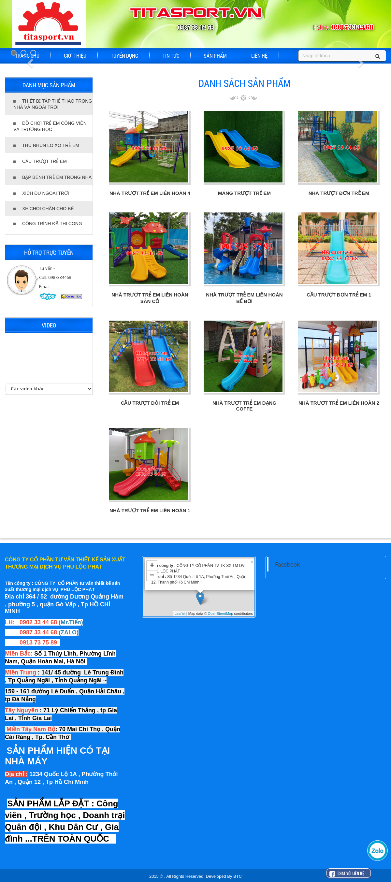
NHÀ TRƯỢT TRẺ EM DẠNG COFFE (244, 406)
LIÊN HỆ (259, 55)
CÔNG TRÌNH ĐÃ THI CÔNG (47, 223)
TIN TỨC (171, 55)
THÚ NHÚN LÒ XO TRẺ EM (46, 145)
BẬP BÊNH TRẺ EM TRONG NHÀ (52, 177)
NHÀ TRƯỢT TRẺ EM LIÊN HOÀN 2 (338, 403)
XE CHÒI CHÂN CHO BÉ (43, 208)
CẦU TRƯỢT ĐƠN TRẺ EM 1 (339, 294)
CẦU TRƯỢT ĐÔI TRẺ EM (150, 403)
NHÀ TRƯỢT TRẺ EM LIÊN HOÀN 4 (149, 193)
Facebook (287, 564)
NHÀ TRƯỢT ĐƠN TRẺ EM (339, 193)
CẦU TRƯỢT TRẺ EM (40, 161)
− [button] (152, 576)
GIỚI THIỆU (75, 55)
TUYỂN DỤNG (124, 55)
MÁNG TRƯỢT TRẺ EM (244, 193)
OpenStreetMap (220, 613)
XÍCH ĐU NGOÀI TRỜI (41, 193)
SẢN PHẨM (215, 55)
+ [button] (152, 566)
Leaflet (180, 613)
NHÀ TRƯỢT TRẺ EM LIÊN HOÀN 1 (149, 510)
